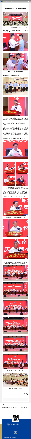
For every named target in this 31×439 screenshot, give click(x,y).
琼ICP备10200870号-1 (14, 437)
